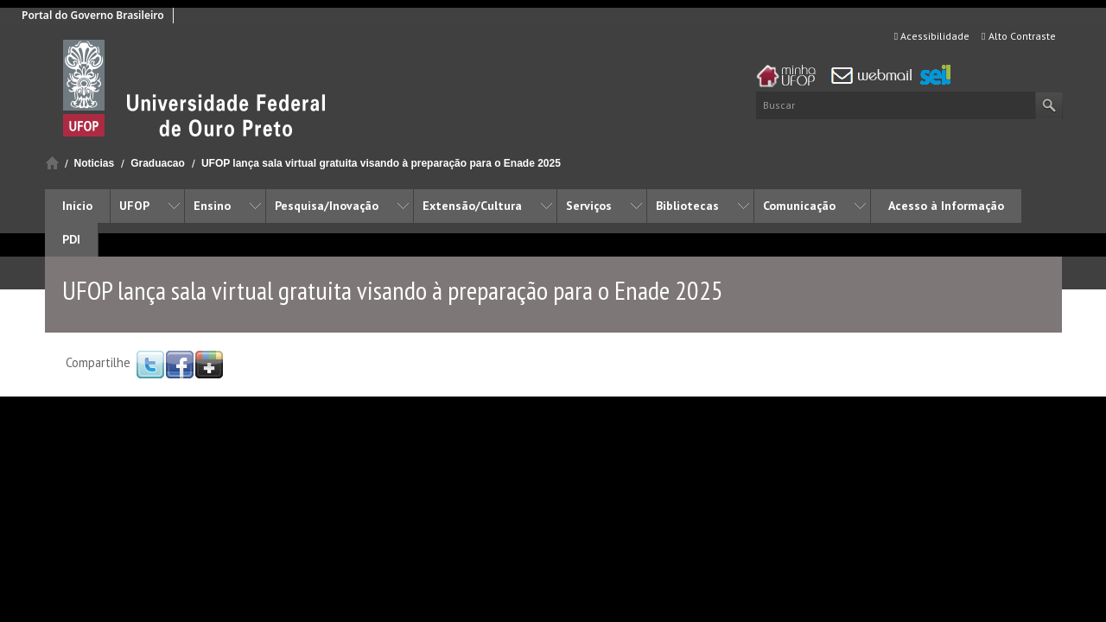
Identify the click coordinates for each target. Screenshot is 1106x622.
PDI (71, 239)
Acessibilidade (931, 35)
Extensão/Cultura (472, 205)
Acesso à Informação (946, 205)
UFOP (134, 205)
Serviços (589, 205)
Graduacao (157, 163)
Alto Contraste (1018, 35)
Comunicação (799, 205)
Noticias (94, 163)
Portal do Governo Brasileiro (93, 15)
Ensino (212, 205)
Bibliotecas (687, 205)
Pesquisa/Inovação (326, 205)
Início (52, 163)
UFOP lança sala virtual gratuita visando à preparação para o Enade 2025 (381, 163)
